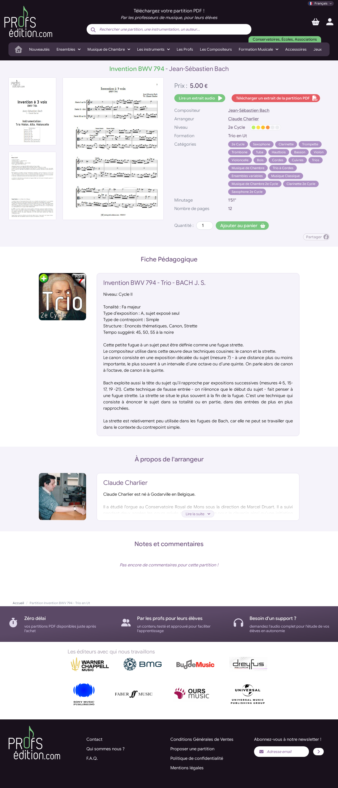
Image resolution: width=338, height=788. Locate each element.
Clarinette (286, 144)
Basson (299, 152)
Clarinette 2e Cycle (301, 184)
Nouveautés (39, 49)
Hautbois (279, 152)
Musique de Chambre (248, 168)
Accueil (18, 603)
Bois (260, 160)
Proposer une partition (192, 749)
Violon (318, 152)
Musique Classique (285, 176)
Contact (94, 739)
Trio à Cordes (283, 168)
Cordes (277, 160)
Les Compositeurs (216, 49)
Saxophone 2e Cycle (247, 192)
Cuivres (297, 160)
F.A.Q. (92, 758)
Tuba (259, 152)
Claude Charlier (243, 119)
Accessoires (296, 49)
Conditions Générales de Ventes (201, 739)
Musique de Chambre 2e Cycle (255, 184)
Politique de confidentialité (196, 758)
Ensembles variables (247, 176)
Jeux (317, 49)
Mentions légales (187, 768)
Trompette (310, 144)
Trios (315, 160)
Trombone (239, 152)
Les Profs (185, 49)
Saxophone (261, 144)
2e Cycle (238, 144)
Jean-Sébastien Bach (248, 110)
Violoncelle (240, 160)
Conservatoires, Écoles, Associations (285, 39)
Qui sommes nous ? (105, 749)
